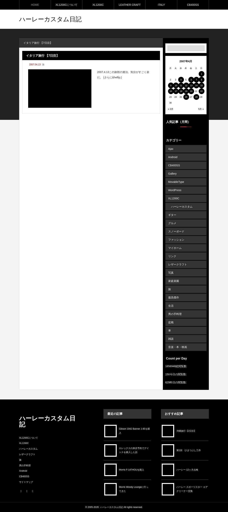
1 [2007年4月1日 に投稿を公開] (201, 74)
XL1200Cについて (66, 4)
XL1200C (98, 4)
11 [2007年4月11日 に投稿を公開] (181, 85)
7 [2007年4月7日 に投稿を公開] (196, 80)
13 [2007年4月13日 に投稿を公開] (191, 85)
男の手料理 (175, 314)
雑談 (171, 338)
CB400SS (193, 4)
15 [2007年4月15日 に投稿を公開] (201, 85)
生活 (171, 305)
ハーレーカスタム (182, 206)
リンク (172, 256)
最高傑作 (173, 297)
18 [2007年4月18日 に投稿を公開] (181, 91)
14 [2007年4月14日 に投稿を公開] (196, 85)
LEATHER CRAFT (130, 4)
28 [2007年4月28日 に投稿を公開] (196, 97)
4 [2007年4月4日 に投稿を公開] (181, 80)
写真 (171, 272)
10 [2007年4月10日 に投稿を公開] (176, 85)
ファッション (176, 239)
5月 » (201, 109)
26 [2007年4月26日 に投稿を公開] (186, 97)
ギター (172, 214)
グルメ (172, 223)
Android (172, 157)
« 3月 (171, 109)
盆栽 (171, 322)
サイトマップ (26, 482)
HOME (35, 4)
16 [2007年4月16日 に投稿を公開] (171, 91)
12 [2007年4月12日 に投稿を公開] (186, 85)
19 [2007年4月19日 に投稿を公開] (186, 91)
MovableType (176, 181)
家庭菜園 (173, 281)
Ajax (170, 148)
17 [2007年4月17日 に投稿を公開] (176, 91)
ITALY (161, 4)
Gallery (172, 173)
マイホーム (175, 247)
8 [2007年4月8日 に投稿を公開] (201, 80)
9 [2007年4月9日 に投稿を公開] (170, 85)
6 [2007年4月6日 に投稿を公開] (191, 80)
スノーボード (176, 231)
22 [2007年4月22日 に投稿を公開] (201, 91)
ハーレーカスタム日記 (111, 507)
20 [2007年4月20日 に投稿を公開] (191, 91)
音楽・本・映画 (177, 347)
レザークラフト (177, 264)
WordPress (174, 190)
